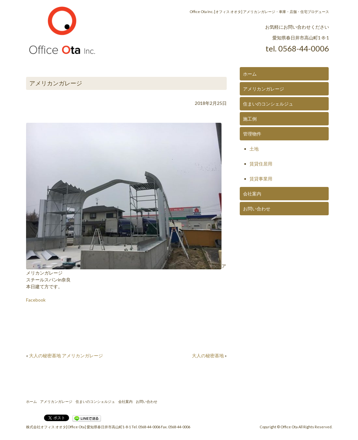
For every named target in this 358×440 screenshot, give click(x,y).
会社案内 (252, 193)
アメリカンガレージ (263, 89)
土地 (254, 148)
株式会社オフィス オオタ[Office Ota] (56, 427)
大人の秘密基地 (208, 355)
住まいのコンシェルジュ (268, 103)
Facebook (36, 300)
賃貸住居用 (261, 163)
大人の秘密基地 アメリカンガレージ (66, 355)
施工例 (250, 118)
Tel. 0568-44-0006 (146, 427)
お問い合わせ (256, 208)
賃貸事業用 (261, 178)
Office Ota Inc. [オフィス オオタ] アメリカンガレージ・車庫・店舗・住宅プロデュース (259, 11)
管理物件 (252, 133)
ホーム (250, 74)
